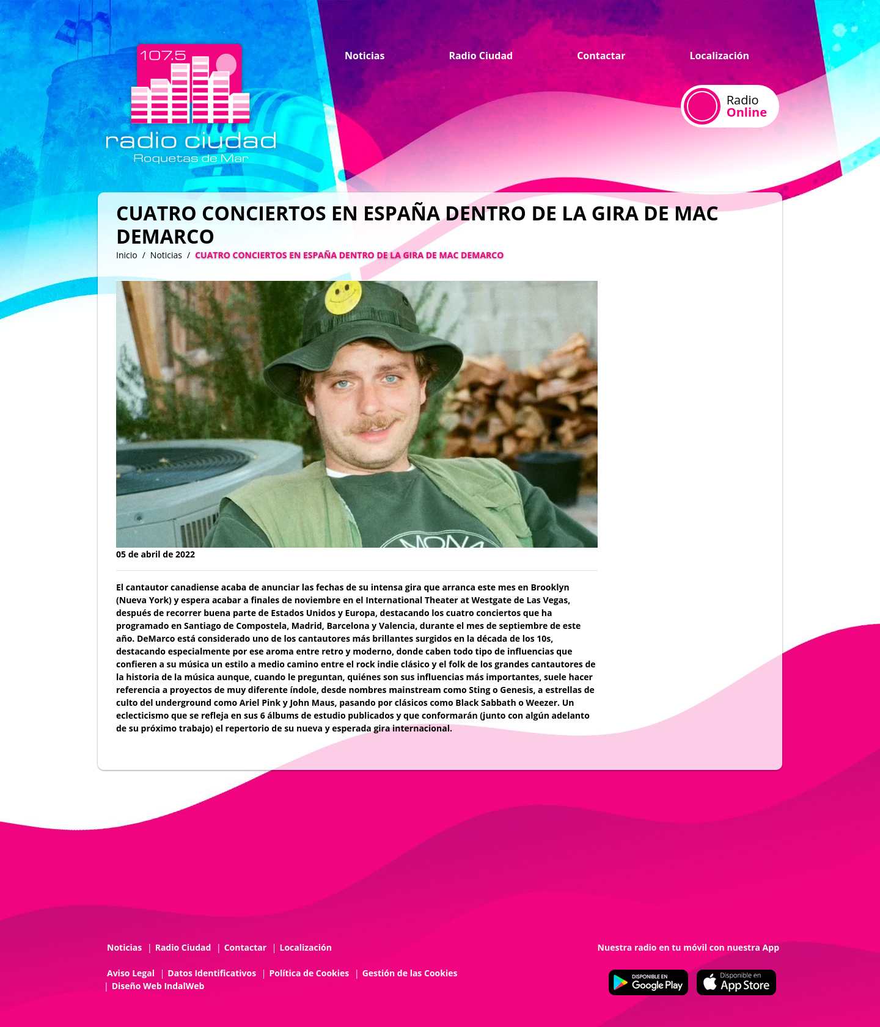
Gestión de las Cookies (410, 973)
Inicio (127, 255)
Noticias (364, 55)
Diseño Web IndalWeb (158, 986)
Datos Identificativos (211, 973)
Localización (719, 55)
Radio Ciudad (481, 55)
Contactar (601, 55)
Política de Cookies (309, 973)
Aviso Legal (131, 973)
